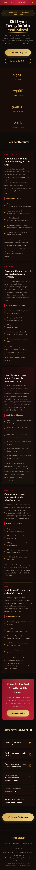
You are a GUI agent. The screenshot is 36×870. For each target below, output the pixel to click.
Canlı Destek (18, 848)
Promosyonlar (27, 843)
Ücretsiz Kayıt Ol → (18, 61)
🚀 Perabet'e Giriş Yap (18, 817)
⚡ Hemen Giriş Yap (18, 53)
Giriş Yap (7, 843)
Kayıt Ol (16, 843)
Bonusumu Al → (18, 714)
